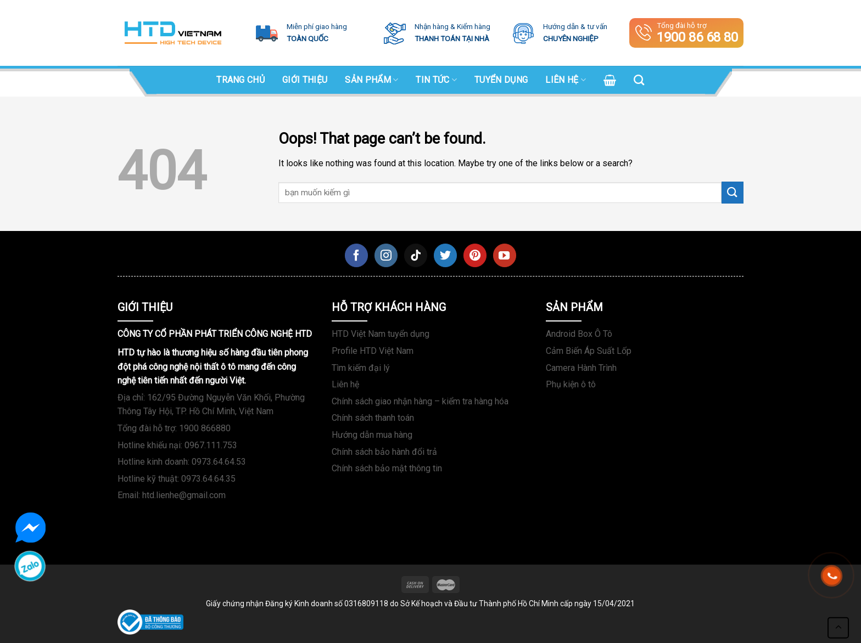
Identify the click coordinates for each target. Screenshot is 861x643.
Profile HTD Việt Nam (372, 351)
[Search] (639, 80)
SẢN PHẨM (371, 80)
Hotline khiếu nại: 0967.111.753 (177, 445)
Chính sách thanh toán (373, 418)
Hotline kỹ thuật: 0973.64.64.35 (177, 478)
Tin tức (436, 80)
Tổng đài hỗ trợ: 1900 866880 (174, 428)
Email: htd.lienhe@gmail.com (172, 495)
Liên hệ (565, 80)
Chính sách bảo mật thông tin (387, 468)
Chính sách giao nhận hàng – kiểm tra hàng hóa (420, 401)
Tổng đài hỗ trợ (686, 33)
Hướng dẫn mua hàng (372, 435)
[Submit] (732, 192)
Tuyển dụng (501, 80)
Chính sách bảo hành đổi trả (384, 452)
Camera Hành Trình (581, 368)
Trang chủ (240, 80)
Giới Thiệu (304, 80)
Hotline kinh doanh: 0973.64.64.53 (182, 461)
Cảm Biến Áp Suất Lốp (588, 351)
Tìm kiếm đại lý (361, 368)
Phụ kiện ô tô (571, 384)
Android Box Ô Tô (579, 334)
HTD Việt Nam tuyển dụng (380, 334)
